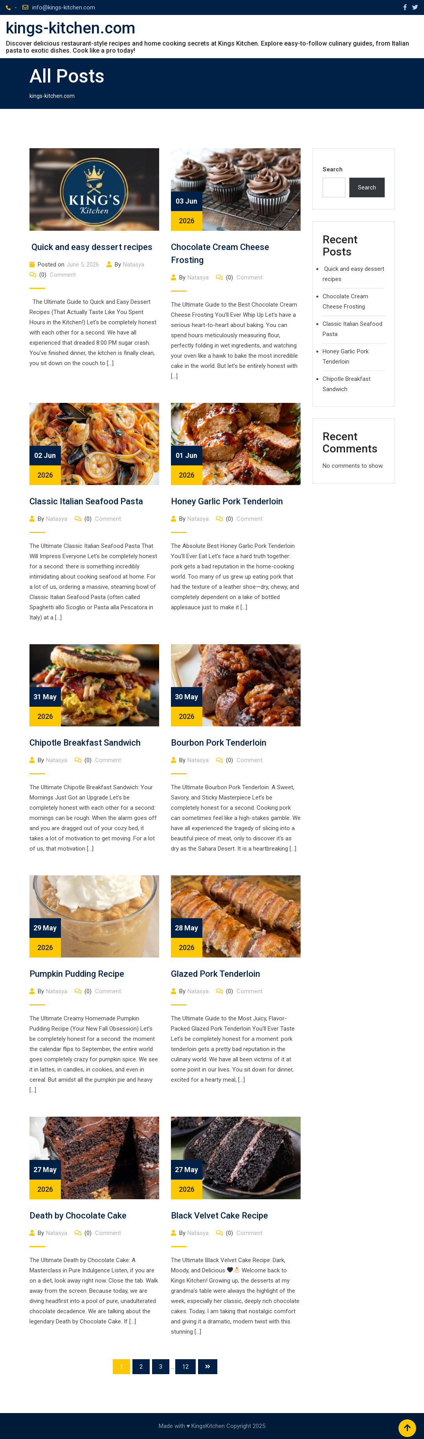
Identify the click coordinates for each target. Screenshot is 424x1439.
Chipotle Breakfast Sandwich (85, 743)
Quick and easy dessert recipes (90, 247)
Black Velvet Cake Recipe (219, 1215)
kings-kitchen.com (70, 28)
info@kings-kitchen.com (63, 7)
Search (333, 169)
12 (185, 1366)
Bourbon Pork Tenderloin (218, 743)
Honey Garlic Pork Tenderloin (227, 501)
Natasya (133, 264)
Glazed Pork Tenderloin (215, 974)
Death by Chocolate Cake (78, 1215)
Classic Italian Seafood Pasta (86, 501)
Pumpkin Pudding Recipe (76, 974)
